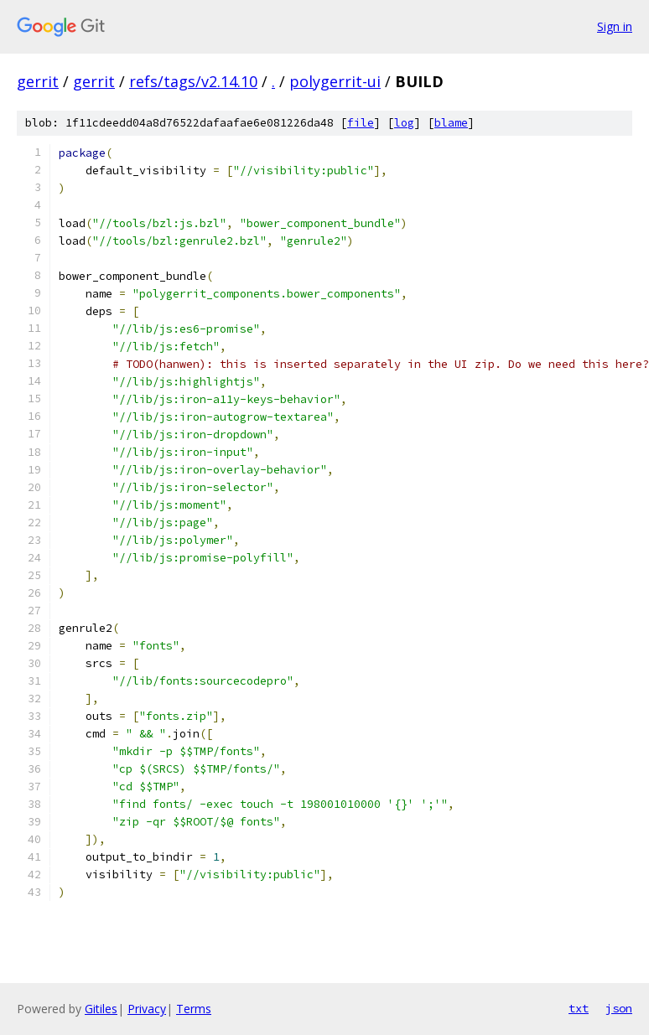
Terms (193, 1009)
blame (451, 123)
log (404, 123)
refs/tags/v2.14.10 (193, 81)
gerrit (38, 81)
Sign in (614, 26)
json (618, 1008)
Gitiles (101, 1009)
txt (579, 1008)
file (360, 123)
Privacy (146, 1009)
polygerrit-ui (335, 81)
